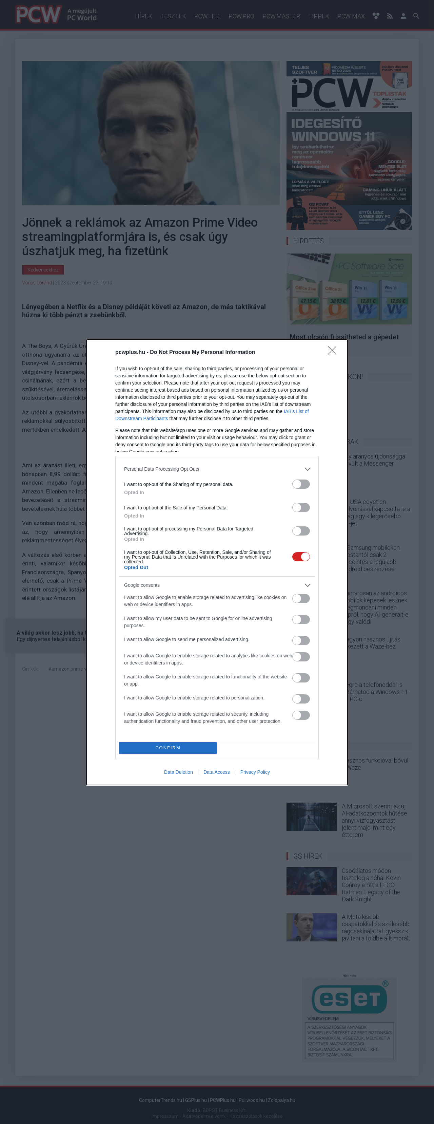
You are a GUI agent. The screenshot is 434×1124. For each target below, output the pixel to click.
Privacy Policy (255, 772)
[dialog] (217, 562)
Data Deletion (178, 772)
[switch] (301, 484)
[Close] (334, 352)
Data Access (216, 772)
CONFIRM (168, 747)
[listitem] (217, 469)
